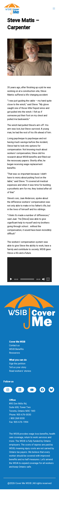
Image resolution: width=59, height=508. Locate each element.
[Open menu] (54, 8)
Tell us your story (17, 367)
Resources (14, 352)
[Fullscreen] (48, 279)
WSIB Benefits (16, 349)
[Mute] (43, 279)
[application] (29, 269)
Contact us (14, 345)
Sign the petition (17, 363)
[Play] (11, 279)
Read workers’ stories (20, 371)
